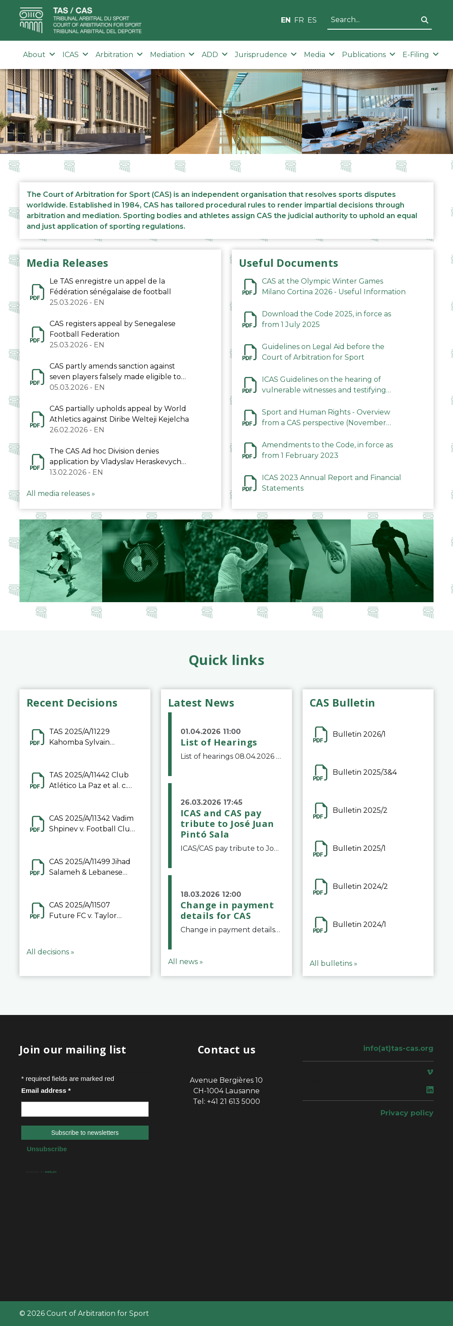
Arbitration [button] (119, 54)
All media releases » (61, 493)
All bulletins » (333, 963)
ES (312, 20)
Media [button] (319, 54)
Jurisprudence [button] (266, 54)
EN (286, 20)
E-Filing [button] (421, 54)
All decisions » (50, 952)
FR (299, 20)
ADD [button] (215, 54)
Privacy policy (407, 1113)
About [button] (39, 54)
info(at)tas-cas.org (398, 1048)
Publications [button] (368, 54)
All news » (185, 961)
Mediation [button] (172, 54)
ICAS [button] (75, 54)
